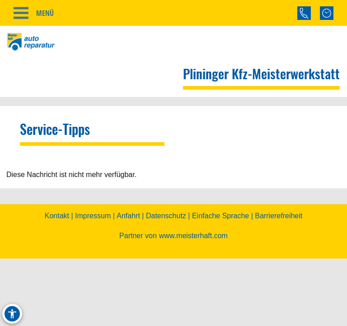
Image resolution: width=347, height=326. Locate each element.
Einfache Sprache (220, 222)
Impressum (93, 222)
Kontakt (57, 222)
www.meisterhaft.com (193, 242)
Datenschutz (166, 222)
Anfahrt (128, 222)
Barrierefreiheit (278, 222)
